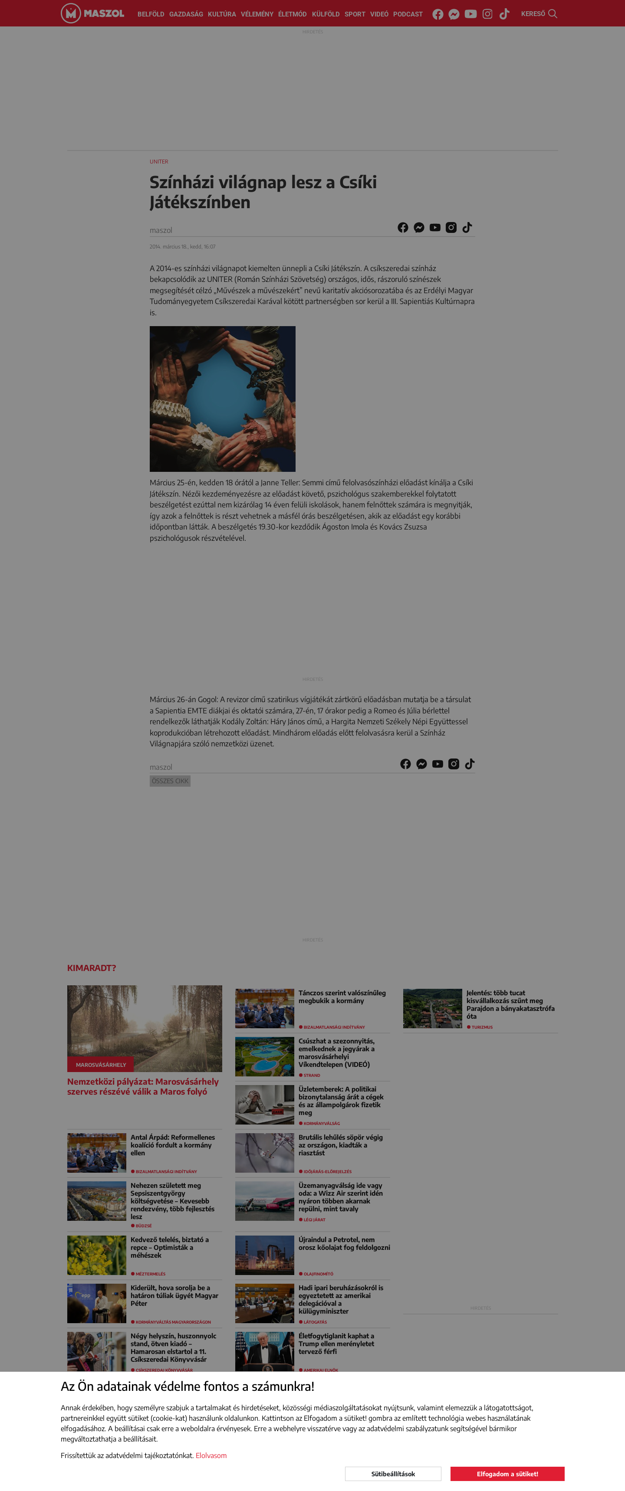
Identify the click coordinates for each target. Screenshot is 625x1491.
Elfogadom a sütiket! (507, 1474)
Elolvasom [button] (211, 1455)
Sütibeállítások (393, 1474)
